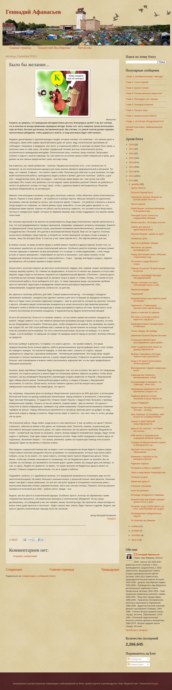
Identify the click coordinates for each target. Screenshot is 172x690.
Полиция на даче (139, 477)
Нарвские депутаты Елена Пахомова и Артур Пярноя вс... (147, 397)
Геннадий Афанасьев (33, 12)
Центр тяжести (138, 188)
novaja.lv (111, 518)
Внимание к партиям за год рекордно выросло (144, 457)
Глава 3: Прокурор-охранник (139, 104)
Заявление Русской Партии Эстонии (148, 335)
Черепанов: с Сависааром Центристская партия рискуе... (147, 306)
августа (135, 540)
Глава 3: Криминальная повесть (141, 116)
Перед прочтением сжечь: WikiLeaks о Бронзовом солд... (148, 255)
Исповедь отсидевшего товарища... (148, 495)
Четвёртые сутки (139, 238)
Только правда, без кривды (144, 331)
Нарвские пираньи (140, 463)
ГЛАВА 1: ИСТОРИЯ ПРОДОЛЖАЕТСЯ (145, 121)
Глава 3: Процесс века (136, 110)
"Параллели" (137, 294)
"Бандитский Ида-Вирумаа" (54, 47)
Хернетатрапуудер (140, 289)
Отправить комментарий (25, 556)
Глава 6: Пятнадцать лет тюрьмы (142, 99)
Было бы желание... (140, 490)
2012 (131, 171)
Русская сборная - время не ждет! (147, 234)
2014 (131, 162)
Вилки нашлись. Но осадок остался (148, 222)
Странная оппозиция (141, 486)
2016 (131, 153)
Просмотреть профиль (137, 630)
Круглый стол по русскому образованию (143, 450)
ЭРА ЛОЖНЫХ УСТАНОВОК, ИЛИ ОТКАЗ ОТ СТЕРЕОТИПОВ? (147, 415)
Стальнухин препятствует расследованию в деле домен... (147, 341)
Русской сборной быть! (142, 192)
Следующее (14, 569)
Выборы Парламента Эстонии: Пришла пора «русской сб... (146, 355)
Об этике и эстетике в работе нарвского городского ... (145, 318)
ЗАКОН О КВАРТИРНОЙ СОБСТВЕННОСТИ (143, 422)
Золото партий (138, 204)
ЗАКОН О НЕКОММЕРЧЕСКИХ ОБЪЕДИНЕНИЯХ (146, 276)
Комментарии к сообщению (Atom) (39, 576)
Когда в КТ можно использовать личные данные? (146, 362)
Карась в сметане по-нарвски (145, 312)
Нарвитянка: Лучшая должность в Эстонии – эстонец (147, 408)
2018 (131, 144)
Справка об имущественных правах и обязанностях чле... (148, 443)
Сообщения (134, 659)
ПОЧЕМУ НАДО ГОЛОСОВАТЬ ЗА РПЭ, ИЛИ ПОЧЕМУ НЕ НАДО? (147, 507)
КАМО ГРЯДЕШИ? (140, 403)
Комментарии (135, 664)
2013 (131, 167)
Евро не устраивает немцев (144, 243)
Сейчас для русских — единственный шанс (142, 228)
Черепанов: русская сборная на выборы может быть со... (146, 198)
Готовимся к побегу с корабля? (146, 468)
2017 (131, 149)
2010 (131, 180)
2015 (131, 158)
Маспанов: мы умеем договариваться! (141, 248)
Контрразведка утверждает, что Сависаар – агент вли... (146, 383)
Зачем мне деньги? (140, 481)
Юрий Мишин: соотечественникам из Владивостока (147, 209)
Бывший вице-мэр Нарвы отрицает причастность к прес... (148, 500)
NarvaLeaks (85, 47)
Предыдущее (110, 569)
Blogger (154, 683)
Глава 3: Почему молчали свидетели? (144, 93)
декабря (135, 184)
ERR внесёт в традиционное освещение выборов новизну (146, 436)
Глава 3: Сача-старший (137, 82)
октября (135, 530)
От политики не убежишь (143, 520)
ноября (135, 526)
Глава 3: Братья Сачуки (137, 88)
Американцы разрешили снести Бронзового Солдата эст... (146, 390)
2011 (131, 176)
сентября (136, 535)
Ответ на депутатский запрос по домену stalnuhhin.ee (146, 348)
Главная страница (20, 47)
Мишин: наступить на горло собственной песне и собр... (146, 283)
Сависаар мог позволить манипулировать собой (143, 376)
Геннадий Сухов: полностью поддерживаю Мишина (144, 216)
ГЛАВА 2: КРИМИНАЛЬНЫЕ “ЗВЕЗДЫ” (144, 76)
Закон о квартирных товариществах (148, 472)
